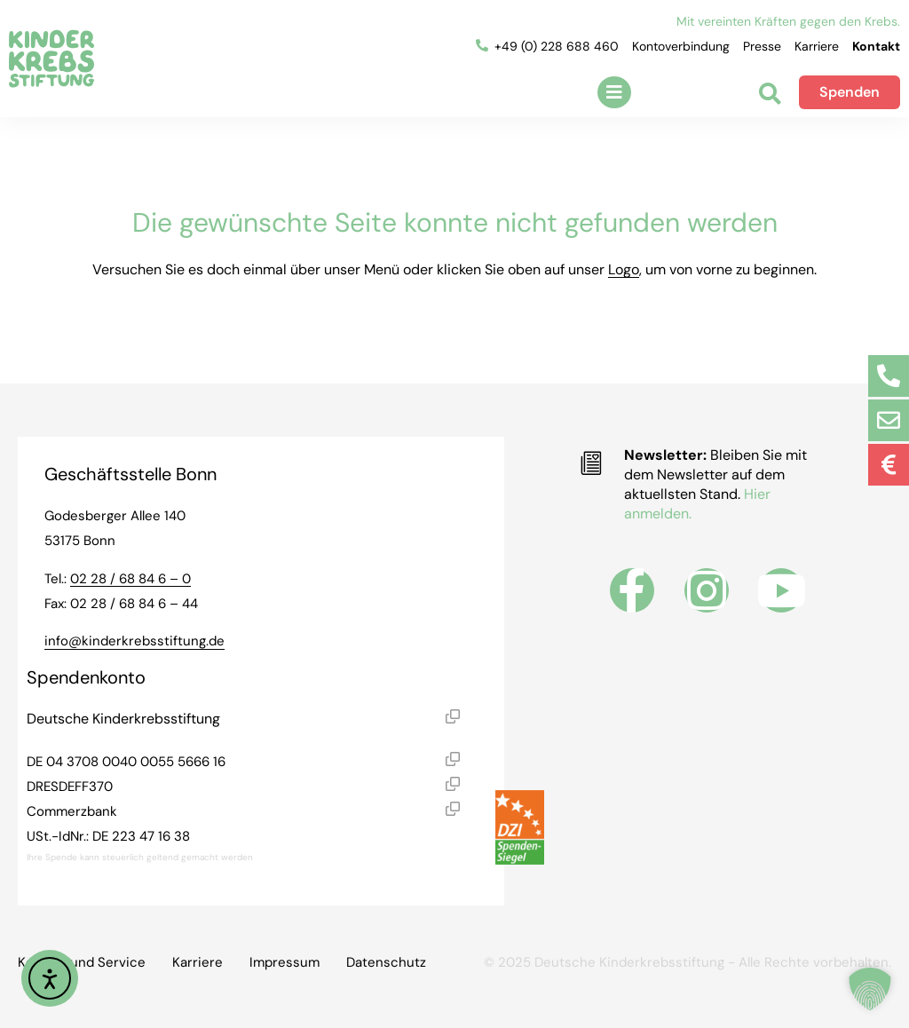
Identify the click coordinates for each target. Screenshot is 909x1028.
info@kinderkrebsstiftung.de (134, 641)
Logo (623, 269)
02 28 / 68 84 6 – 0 (130, 579)
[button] (614, 92)
